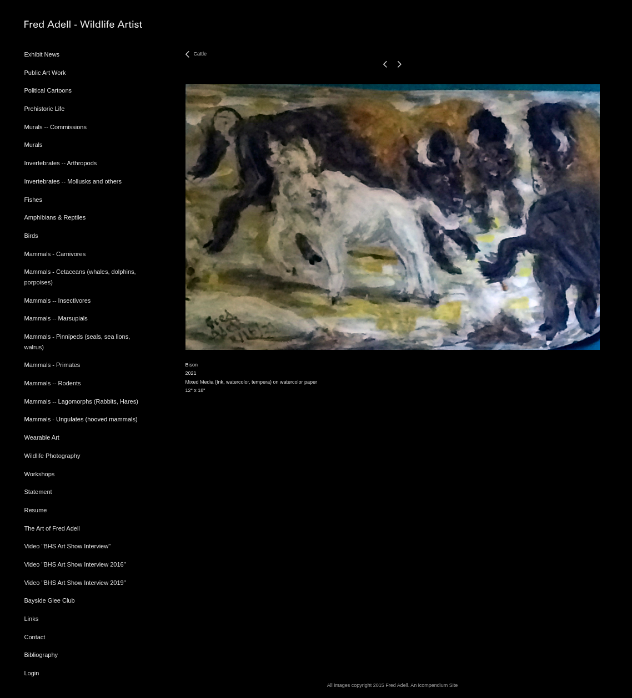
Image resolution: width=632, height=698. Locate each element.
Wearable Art (41, 437)
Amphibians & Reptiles (55, 217)
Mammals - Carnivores (55, 254)
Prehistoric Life (44, 108)
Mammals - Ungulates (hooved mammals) (81, 419)
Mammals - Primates (52, 364)
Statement (38, 491)
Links (31, 618)
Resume (35, 510)
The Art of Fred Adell (52, 528)
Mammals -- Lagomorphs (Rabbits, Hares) (81, 401)
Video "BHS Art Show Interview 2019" (75, 582)
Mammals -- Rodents (52, 383)
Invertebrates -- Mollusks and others (73, 181)
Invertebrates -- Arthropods (60, 163)
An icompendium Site (434, 685)
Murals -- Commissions (55, 127)
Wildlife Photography (52, 455)
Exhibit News (42, 54)
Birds (31, 235)
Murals (33, 144)
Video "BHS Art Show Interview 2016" (75, 564)
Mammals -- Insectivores (57, 300)
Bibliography (41, 654)
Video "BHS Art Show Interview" (67, 546)
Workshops (39, 474)
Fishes (33, 199)
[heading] (52, 24)
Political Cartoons (48, 90)
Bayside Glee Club (49, 600)
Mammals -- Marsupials (56, 318)
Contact (35, 637)
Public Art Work (45, 72)
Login (31, 673)
